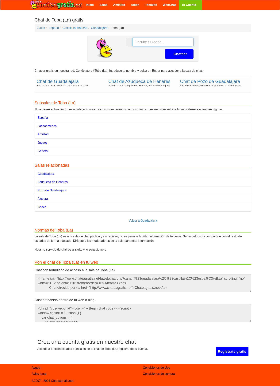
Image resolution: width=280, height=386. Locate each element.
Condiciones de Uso (156, 367)
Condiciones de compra (159, 373)
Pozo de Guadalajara (52, 190)
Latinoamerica (47, 126)
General (43, 151)
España (43, 117)
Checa (42, 207)
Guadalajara (46, 173)
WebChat (169, 4)
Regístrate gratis (232, 351)
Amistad (119, 4)
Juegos (43, 142)
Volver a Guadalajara (143, 220)
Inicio (90, 4)
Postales (150, 4)
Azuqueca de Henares (53, 182)
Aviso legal (39, 373)
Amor (135, 4)
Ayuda (36, 367)
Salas (103, 4)
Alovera (43, 198)
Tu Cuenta (190, 4)
